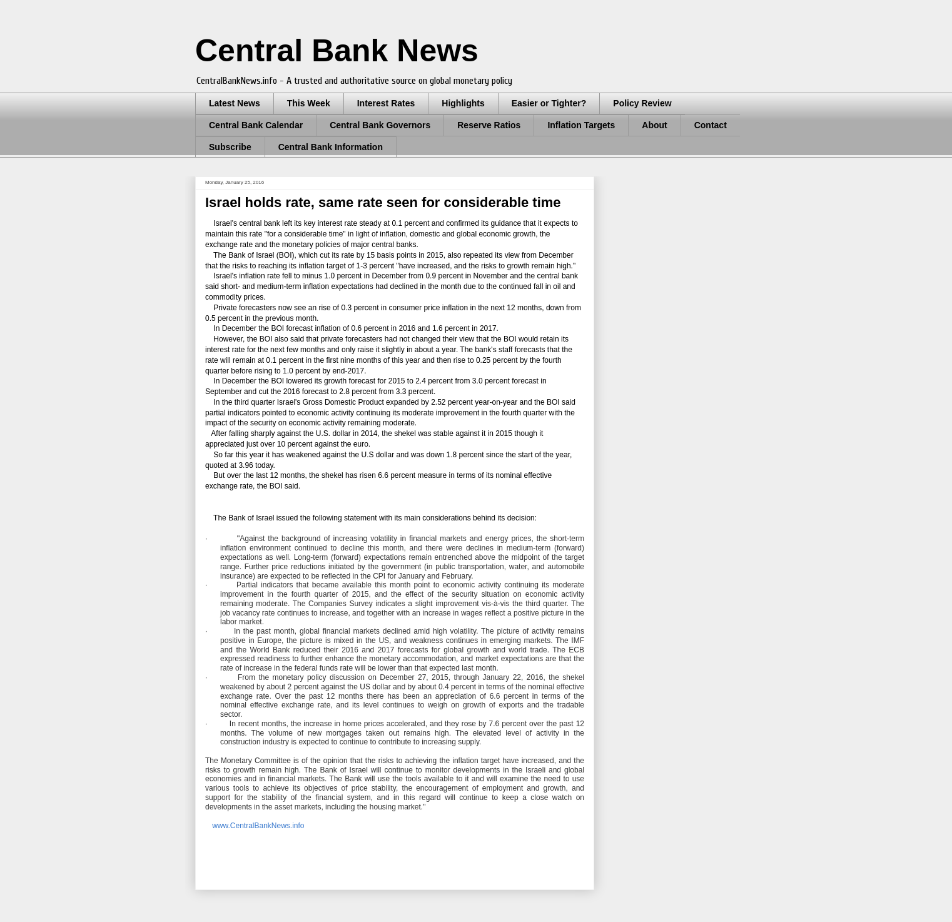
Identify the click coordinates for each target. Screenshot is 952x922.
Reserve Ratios (488, 125)
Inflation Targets (581, 125)
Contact (710, 125)
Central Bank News (337, 50)
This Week (308, 103)
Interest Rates (386, 103)
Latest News (234, 103)
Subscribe (230, 147)
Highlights (463, 103)
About (654, 125)
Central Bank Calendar (256, 125)
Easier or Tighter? (549, 103)
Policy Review (642, 103)
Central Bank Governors (380, 125)
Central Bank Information (330, 147)
